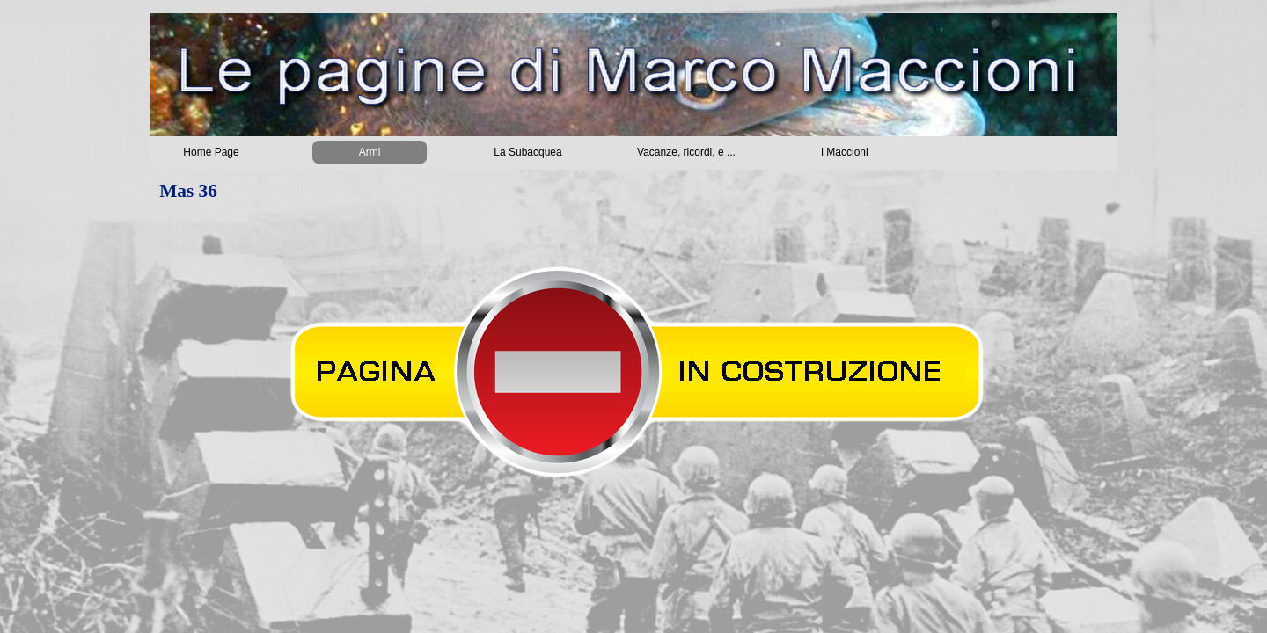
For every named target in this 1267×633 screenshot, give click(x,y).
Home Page (210, 152)
